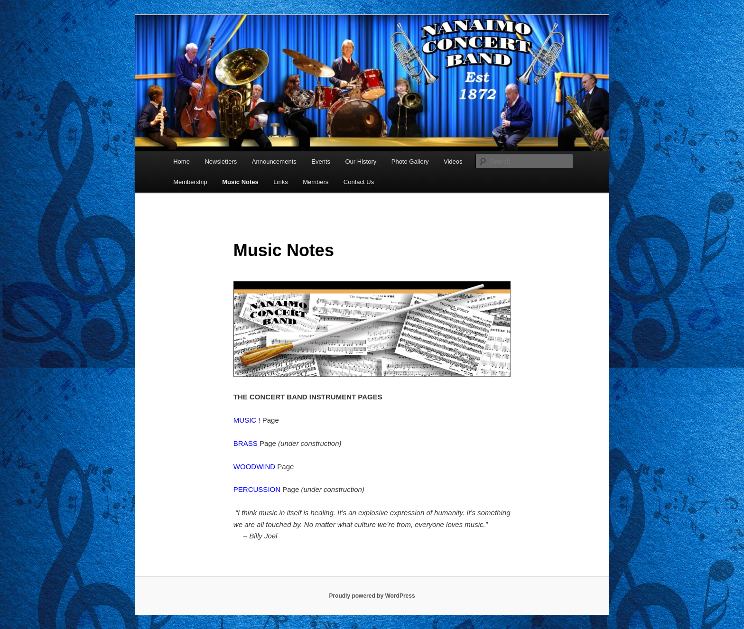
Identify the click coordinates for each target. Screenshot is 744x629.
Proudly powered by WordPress (372, 595)
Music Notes (240, 181)
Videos (453, 161)
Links (280, 181)
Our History (361, 161)
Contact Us (359, 181)
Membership (190, 181)
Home (181, 161)
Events (320, 161)
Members (315, 181)
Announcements (274, 161)
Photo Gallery (410, 161)
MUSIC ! (247, 420)
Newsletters (221, 161)
